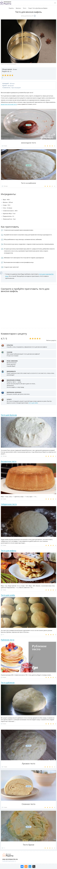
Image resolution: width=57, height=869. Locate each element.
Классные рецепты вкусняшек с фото (5, 3)
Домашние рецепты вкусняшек (8, 855)
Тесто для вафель (8, 550)
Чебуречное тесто (9, 504)
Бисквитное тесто (8, 461)
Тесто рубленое (7, 682)
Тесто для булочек (9, 415)
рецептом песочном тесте (9, 104)
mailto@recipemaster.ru (9, 861)
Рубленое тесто (7, 640)
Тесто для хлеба (8, 595)
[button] (55, 3)
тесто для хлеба (33, 403)
